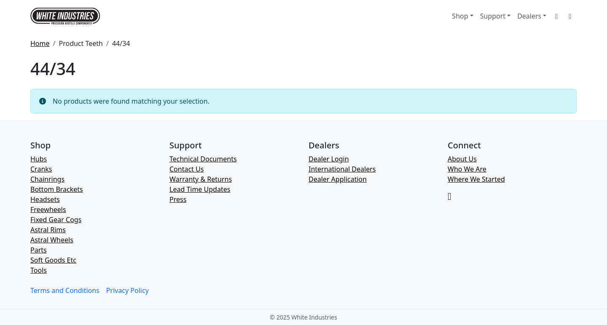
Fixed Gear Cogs (55, 219)
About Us (462, 159)
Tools (38, 270)
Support (492, 16)
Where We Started (476, 179)
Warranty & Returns (200, 179)
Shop (460, 16)
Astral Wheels (51, 239)
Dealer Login (329, 159)
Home (40, 43)
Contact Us (186, 169)
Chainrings (47, 179)
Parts (38, 250)
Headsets (45, 199)
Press (177, 199)
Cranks (41, 169)
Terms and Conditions (64, 290)
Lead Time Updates (199, 189)
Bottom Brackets (56, 189)
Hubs (38, 159)
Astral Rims (48, 229)
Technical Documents (203, 159)
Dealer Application (338, 179)
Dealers (529, 16)
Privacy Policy (127, 290)
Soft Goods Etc (53, 260)
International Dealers (342, 169)
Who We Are (467, 169)
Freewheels (48, 209)
